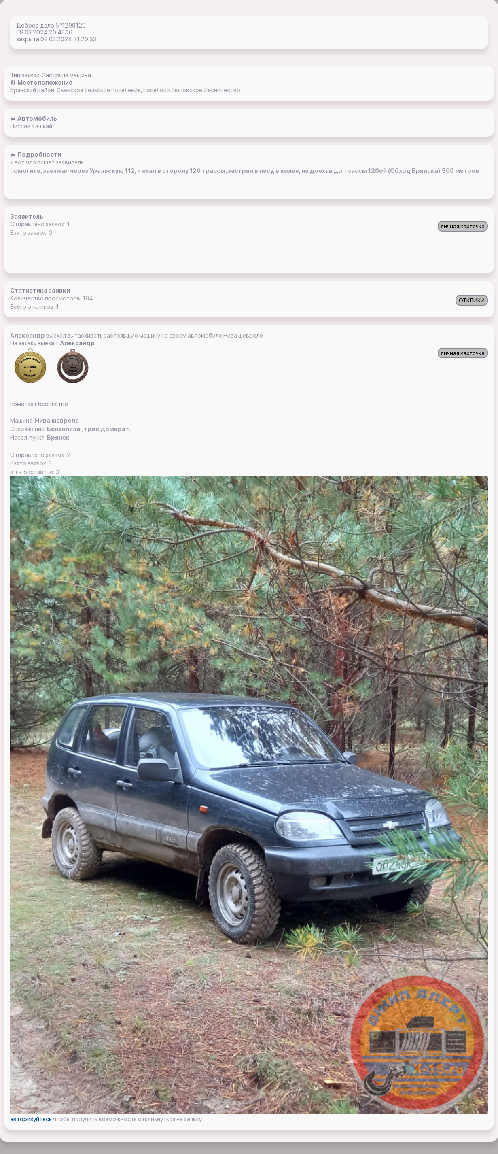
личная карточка (463, 226)
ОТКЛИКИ (472, 300)
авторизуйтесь (31, 1119)
